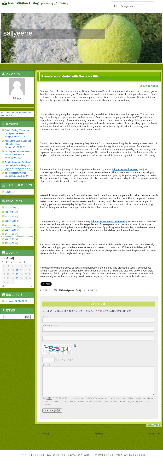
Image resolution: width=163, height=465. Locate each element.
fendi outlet (11, 116)
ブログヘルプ (122, 455)
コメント (46, 365)
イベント (110, 455)
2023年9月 (10, 234)
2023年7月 (10, 243)
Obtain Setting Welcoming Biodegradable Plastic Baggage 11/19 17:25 (17, 133)
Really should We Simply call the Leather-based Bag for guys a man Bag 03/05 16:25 (18, 165)
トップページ (24, 455)
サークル (61, 455)
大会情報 (99, 455)
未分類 (54, 290)
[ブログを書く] (61, 3)
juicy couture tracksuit (125, 169)
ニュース (51, 455)
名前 (45, 316)
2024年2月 (10, 216)
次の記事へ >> (153, 433)
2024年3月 (10, 212)
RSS (19, 99)
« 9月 (4, 286)
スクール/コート (85, 455)
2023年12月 (10, 221)
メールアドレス (50, 325)
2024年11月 (10, 207)
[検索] (132, 6)
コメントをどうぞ (90, 290)
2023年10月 (10, 230)
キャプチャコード (63, 360)
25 (17, 278)
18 (17, 274)
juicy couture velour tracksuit (108, 221)
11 (17, 270)
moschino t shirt (7, 112)
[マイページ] (47, 3)
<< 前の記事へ (45, 433)
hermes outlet (21, 112)
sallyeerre (17, 33)
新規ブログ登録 (137, 455)
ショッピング (38, 455)
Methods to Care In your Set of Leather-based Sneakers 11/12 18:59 (18, 144)
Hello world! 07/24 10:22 (16, 301)
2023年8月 (10, 239)
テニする (72, 455)
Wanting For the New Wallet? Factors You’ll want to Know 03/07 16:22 (18, 154)
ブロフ (45, 334)
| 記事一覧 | (99, 433)
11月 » (29, 286)
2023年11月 (10, 225)
